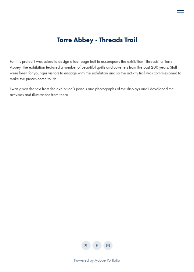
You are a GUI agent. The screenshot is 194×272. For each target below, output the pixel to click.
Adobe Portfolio (107, 260)
